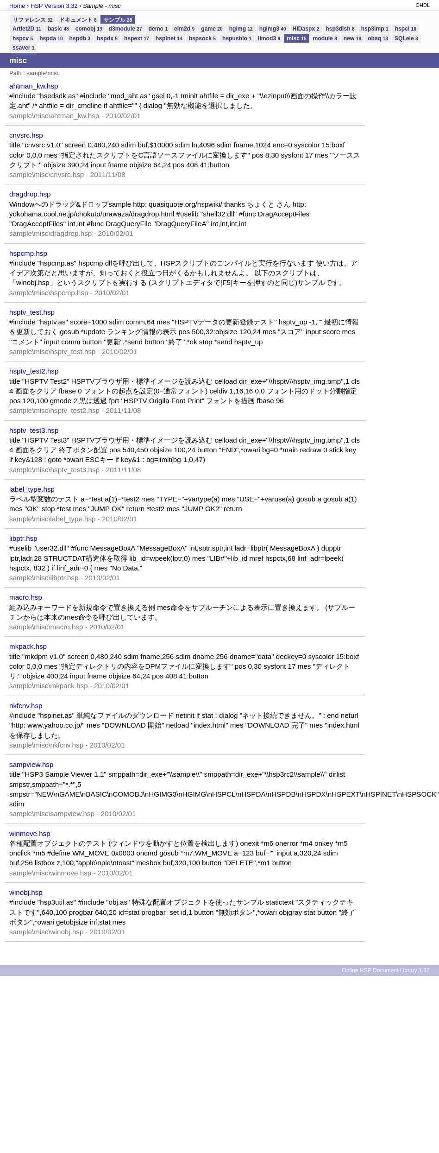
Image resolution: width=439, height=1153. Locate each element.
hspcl (405, 28)
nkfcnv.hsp (25, 706)
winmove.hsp (29, 833)
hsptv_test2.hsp (33, 371)
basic (58, 28)
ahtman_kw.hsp (33, 86)
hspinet (169, 38)
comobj (88, 28)
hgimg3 (272, 28)
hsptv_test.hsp (32, 312)
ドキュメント (78, 20)
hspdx (107, 38)
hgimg (241, 28)
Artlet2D (27, 28)
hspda (51, 38)
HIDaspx (306, 28)
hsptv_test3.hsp (33, 430)
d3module (125, 28)
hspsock (202, 38)
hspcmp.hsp (28, 253)
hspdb (79, 38)
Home (17, 5)
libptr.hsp (23, 538)
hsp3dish (340, 28)
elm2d (184, 28)
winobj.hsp (26, 892)
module (325, 38)
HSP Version (54, 5)
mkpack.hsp (28, 646)
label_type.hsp (32, 489)
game (211, 28)
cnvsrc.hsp (26, 135)
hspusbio (236, 38)
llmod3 (269, 38)
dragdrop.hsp (30, 194)
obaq (378, 38)
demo (158, 28)
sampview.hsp (31, 764)
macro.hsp (25, 597)
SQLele (406, 38)
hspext (136, 38)
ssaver (24, 47)
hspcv (23, 38)
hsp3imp (375, 28)
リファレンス (33, 20)
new (352, 38)
